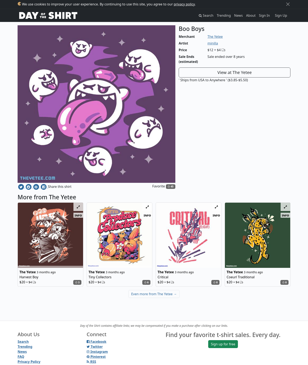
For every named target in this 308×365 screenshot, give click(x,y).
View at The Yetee (234, 72)
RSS (91, 361)
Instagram (97, 351)
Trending (224, 15)
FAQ (21, 356)
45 (170, 186)
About (250, 15)
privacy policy (184, 4)
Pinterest (96, 356)
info (78, 215)
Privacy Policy (29, 361)
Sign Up (281, 15)
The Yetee (215, 36)
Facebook (96, 341)
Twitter (95, 346)
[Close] (287, 4)
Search (23, 341)
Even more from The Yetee (154, 294)
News (238, 15)
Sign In (264, 15)
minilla (213, 43)
